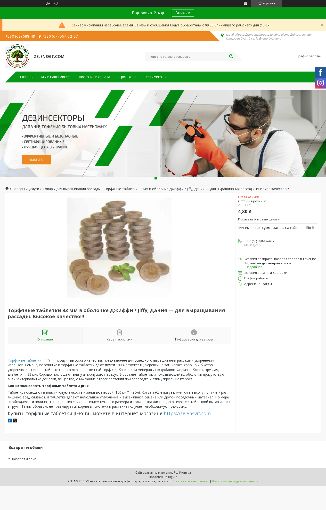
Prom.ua (185, 472)
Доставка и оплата (94, 77)
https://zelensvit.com (187, 413)
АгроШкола (126, 77)
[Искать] (231, 56)
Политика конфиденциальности (235, 481)
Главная (26, 77)
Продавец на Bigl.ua (163, 477)
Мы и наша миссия (56, 77)
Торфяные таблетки (24, 360)
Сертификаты (155, 77)
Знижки (183, 13)
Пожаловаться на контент (190, 481)
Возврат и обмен (25, 459)
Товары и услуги (25, 189)
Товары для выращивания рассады (71, 189)
